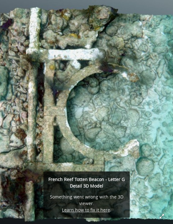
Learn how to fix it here (86, 210)
